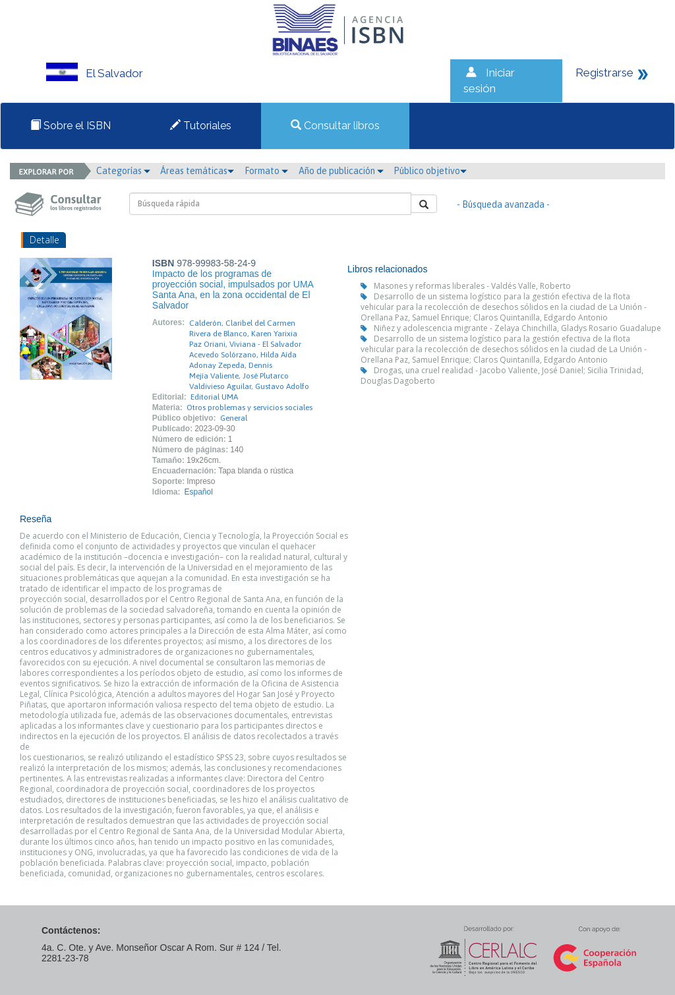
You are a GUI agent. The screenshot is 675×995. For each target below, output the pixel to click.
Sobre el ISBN (70, 125)
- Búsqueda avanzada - (503, 204)
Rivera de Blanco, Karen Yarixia (243, 333)
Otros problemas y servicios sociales (249, 407)
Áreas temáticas (197, 171)
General (233, 418)
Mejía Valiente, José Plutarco (239, 375)
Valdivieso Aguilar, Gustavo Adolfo (249, 386)
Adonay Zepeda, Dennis (230, 365)
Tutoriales (200, 125)
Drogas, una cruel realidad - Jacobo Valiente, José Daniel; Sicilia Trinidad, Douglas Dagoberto (502, 375)
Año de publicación (341, 171)
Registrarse (604, 72)
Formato (266, 171)
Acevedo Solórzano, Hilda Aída (243, 354)
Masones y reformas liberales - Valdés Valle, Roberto (472, 285)
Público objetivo (430, 171)
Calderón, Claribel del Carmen (242, 323)
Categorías (123, 171)
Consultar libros (335, 125)
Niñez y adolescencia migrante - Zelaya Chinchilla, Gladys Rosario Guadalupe (517, 328)
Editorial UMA (214, 397)
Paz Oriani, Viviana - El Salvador (245, 344)
